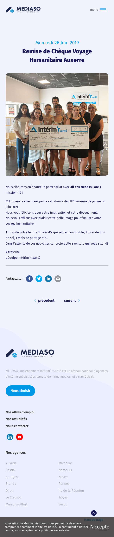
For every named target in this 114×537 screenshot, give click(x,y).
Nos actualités (16, 419)
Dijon (10, 491)
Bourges (12, 477)
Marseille (65, 463)
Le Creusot (13, 497)
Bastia (10, 470)
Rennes (64, 484)
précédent (46, 301)
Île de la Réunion (71, 491)
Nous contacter (17, 426)
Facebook (29, 278)
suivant (70, 301)
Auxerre (11, 463)
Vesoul (63, 504)
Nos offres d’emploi (20, 412)
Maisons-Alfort (16, 504)
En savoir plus (61, 530)
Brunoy (11, 484)
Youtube (19, 437)
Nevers (63, 477)
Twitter (38, 278)
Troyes (63, 497)
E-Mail (57, 278)
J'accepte (99, 527)
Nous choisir (20, 391)
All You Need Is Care (84, 187)
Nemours (65, 470)
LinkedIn (48, 278)
